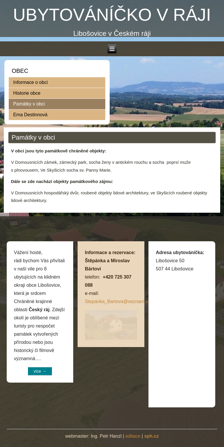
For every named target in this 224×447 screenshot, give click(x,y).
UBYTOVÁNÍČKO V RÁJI (112, 14)
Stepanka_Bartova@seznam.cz (117, 301)
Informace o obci (30, 82)
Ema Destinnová (30, 114)
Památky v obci (29, 103)
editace (133, 436)
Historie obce (26, 93)
